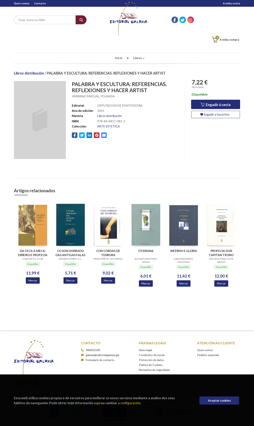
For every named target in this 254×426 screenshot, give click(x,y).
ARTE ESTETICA (108, 106)
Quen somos (22, 3)
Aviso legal (145, 330)
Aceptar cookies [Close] (219, 400)
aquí (97, 403)
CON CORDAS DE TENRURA (108, 233)
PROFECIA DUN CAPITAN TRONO (221, 233)
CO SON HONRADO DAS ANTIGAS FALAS (70, 233)
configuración (130, 403)
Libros (138, 38)
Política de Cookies (151, 345)
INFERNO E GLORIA (183, 231)
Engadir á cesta (215, 84)
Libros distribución (29, 53)
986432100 (93, 330)
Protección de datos (151, 340)
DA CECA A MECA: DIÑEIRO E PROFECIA (32, 233)
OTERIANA (146, 231)
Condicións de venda (152, 335)
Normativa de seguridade (154, 350)
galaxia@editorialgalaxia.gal (100, 335)
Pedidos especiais (208, 335)
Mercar (32, 260)
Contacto (40, 3)
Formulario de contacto (97, 340)
